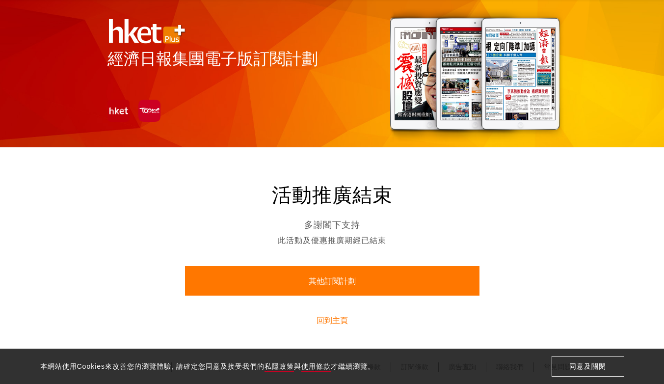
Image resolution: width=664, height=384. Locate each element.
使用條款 (316, 366)
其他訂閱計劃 (332, 281)
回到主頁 (332, 320)
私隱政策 (279, 366)
